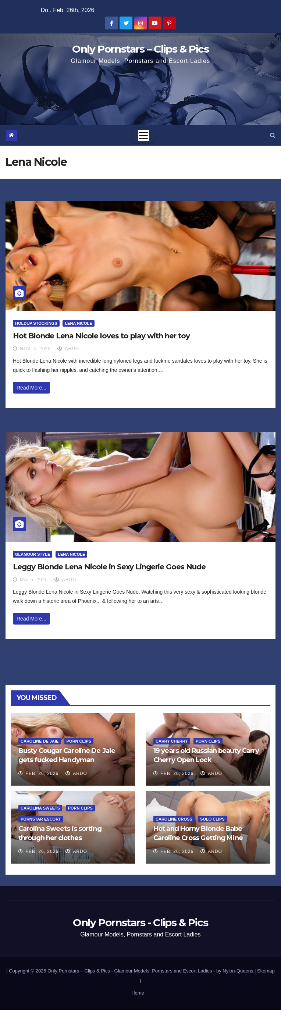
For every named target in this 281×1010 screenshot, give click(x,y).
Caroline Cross (174, 819)
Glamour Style (32, 554)
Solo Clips (212, 819)
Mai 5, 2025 (34, 579)
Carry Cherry (172, 741)
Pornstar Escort (41, 819)
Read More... (31, 388)
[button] (272, 135)
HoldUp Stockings (36, 323)
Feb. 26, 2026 (41, 773)
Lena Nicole (78, 323)
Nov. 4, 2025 (35, 348)
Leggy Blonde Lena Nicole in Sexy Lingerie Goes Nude (109, 566)
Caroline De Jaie (39, 741)
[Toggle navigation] (143, 135)
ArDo (68, 348)
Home (137, 993)
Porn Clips (79, 741)
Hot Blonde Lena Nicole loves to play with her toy (101, 335)
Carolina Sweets (40, 808)
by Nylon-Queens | (236, 971)
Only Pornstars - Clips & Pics (140, 922)
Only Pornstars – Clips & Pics (140, 49)
